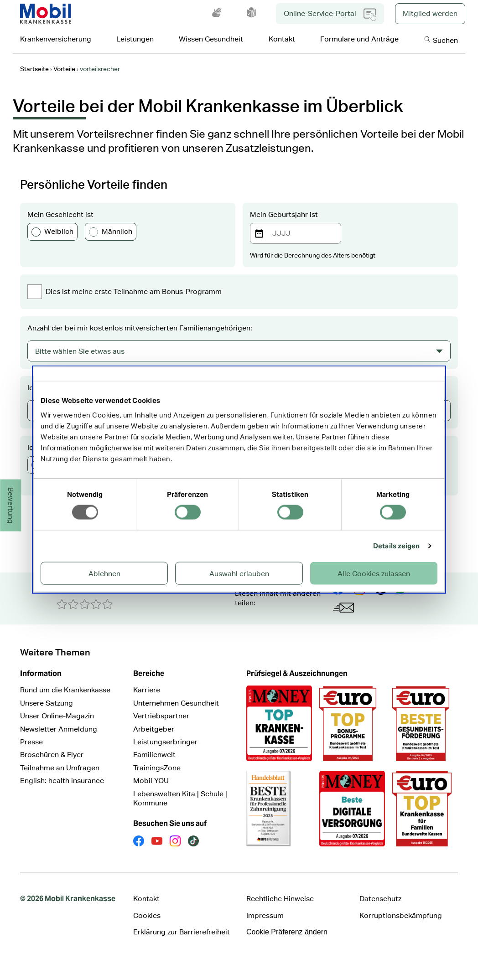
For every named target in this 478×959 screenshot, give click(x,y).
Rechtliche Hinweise (280, 898)
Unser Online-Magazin (57, 716)
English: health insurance (62, 780)
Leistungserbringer (165, 741)
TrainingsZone (157, 767)
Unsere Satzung (46, 703)
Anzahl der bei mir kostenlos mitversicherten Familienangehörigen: (139, 328)
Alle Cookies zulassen (374, 573)
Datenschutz (380, 898)
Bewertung (11, 505)
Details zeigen (396, 545)
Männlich (110, 231)
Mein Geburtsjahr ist (284, 214)
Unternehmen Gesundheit (176, 703)
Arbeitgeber (153, 729)
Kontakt (146, 898)
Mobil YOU (151, 780)
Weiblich (52, 231)
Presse (31, 741)
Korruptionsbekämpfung (400, 915)
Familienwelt (154, 754)
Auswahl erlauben (239, 573)
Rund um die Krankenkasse (65, 690)
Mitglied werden (430, 13)
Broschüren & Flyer (51, 754)
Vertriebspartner (161, 716)
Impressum (265, 915)
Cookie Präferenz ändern (286, 932)
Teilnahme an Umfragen (59, 767)
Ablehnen (104, 573)
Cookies (147, 915)
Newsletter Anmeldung (58, 729)
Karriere (146, 690)
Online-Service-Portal (330, 14)
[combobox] (239, 350)
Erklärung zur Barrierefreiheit (181, 932)
